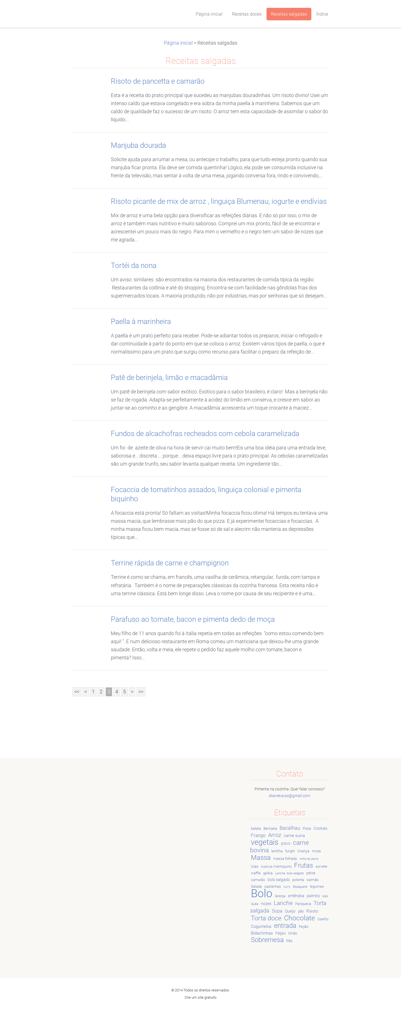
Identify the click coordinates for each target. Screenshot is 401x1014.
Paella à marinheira (141, 321)
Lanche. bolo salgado (289, 873)
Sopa (277, 911)
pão (301, 911)
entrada (285, 926)
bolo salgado (279, 879)
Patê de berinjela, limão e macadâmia (169, 377)
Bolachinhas (262, 933)
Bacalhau (290, 828)
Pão (289, 941)
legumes (317, 886)
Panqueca (303, 904)
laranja (280, 896)
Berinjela (270, 828)
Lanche (283, 902)
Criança (303, 851)
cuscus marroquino (276, 866)
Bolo (261, 893)
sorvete (321, 866)
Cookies (320, 828)
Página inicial (178, 43)
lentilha (277, 851)
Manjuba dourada (138, 145)
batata (256, 828)
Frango (258, 835)
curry (286, 887)
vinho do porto (309, 859)
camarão (258, 880)
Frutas (303, 865)
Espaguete (300, 887)
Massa (261, 857)
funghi (290, 851)
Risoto (312, 911)
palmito (313, 896)
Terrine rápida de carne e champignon (170, 563)
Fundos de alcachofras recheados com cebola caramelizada (205, 433)
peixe (310, 873)
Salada (256, 886)
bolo (325, 896)
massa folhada (285, 858)
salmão (313, 880)
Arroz (274, 835)
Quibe (254, 904)
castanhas (272, 886)
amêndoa (296, 896)
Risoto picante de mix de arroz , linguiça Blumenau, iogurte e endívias (219, 201)
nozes (266, 903)
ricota (316, 851)
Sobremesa (267, 940)
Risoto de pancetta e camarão (158, 81)
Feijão (303, 927)
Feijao (280, 933)
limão (292, 933)
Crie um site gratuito (200, 997)
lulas (254, 866)
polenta (298, 880)
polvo (285, 843)
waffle (256, 873)
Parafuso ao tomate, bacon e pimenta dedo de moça (193, 619)
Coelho (322, 919)
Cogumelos (261, 926)
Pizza (307, 828)
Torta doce (266, 918)
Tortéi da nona (134, 265)
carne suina (294, 835)
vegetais (264, 842)
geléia (268, 873)
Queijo (290, 911)
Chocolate (299, 918)
